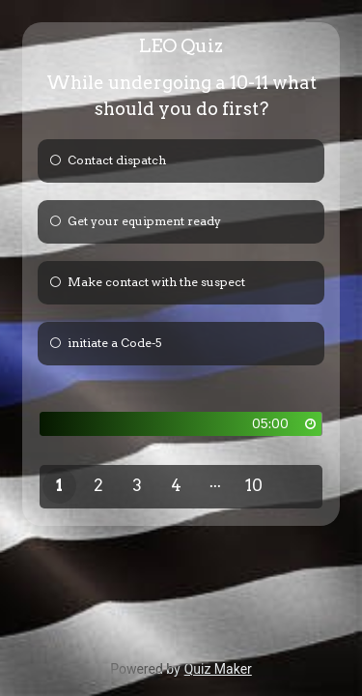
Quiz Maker (218, 669)
